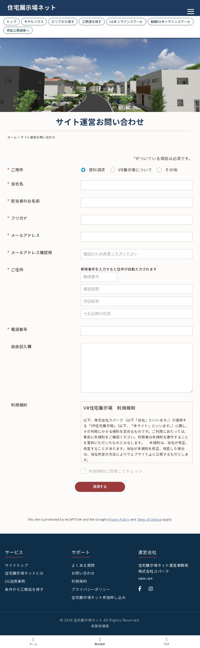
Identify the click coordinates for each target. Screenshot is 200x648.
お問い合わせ (83, 585)
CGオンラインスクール (126, 21)
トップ (11, 21)
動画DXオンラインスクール (170, 21)
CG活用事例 (15, 593)
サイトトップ (16, 577)
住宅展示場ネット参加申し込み (98, 609)
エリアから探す (62, 21)
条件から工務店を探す (24, 601)
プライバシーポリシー (90, 601)
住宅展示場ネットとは (24, 585)
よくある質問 (83, 577)
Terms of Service (149, 531)
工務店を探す (92, 21)
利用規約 (79, 593)
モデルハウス (34, 21)
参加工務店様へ (18, 30)
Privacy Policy (118, 531)
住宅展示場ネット (31, 7)
